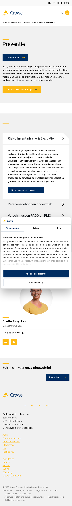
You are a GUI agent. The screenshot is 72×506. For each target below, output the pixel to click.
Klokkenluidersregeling (15, 500)
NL (49, 3)
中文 (67, 3)
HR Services (9, 445)
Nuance (6, 462)
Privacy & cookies (24, 490)
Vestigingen (8, 458)
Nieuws (6, 465)
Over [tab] (59, 228)
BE (62, 3)
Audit (5, 434)
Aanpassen (36, 282)
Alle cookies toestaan (36, 274)
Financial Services (11, 441)
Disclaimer (7, 490)
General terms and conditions (18, 494)
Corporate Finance (12, 438)
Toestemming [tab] (12, 228)
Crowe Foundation (12, 475)
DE (58, 3)
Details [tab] (36, 228)
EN (54, 3)
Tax (4, 448)
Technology (8, 451)
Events (6, 469)
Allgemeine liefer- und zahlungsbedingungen (24, 497)
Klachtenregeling (56, 497)
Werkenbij (7, 472)
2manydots (43, 487)
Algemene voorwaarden (47, 490)
